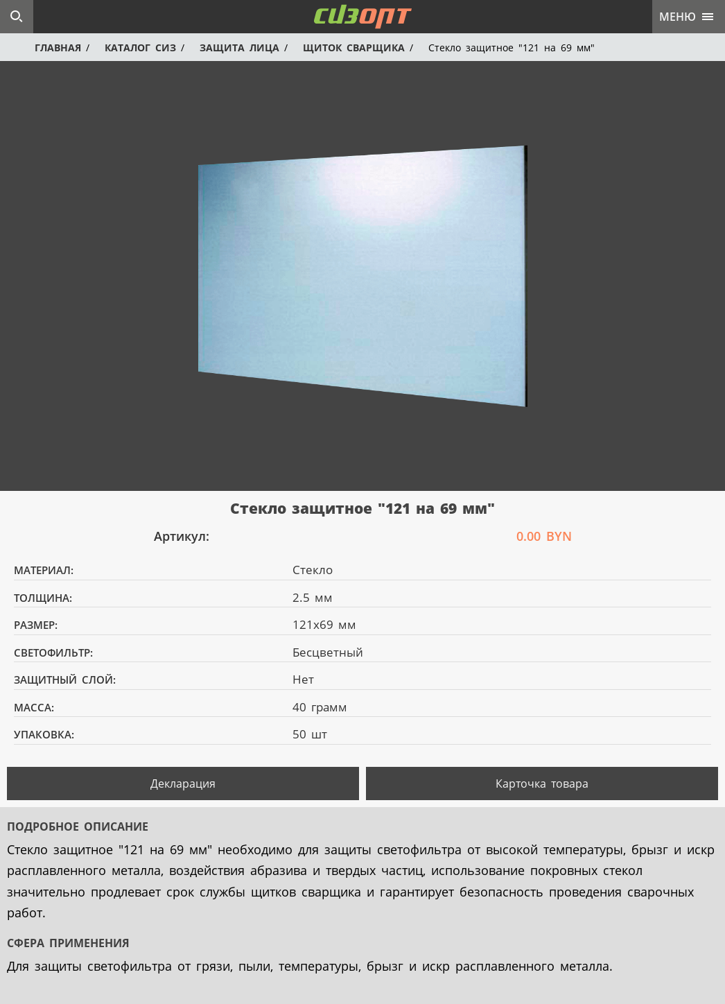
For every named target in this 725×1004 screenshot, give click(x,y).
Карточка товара (542, 783)
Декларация (183, 783)
